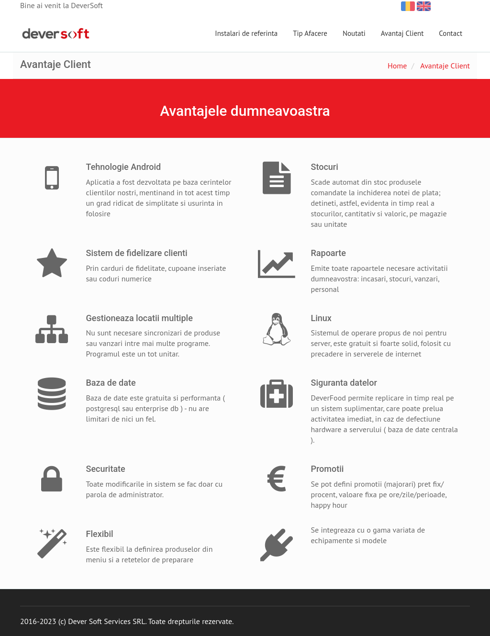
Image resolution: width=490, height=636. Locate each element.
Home (397, 65)
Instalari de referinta (246, 33)
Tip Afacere (310, 33)
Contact (450, 33)
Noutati (354, 33)
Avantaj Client (402, 33)
